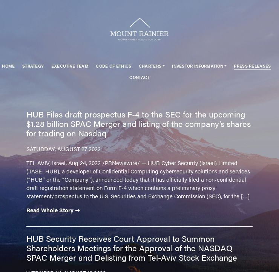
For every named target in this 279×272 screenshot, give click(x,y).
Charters (150, 66)
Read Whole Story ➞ (53, 210)
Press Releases (252, 66)
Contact (139, 77)
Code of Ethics (113, 66)
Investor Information (197, 66)
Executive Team (70, 66)
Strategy (33, 66)
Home (8, 66)
